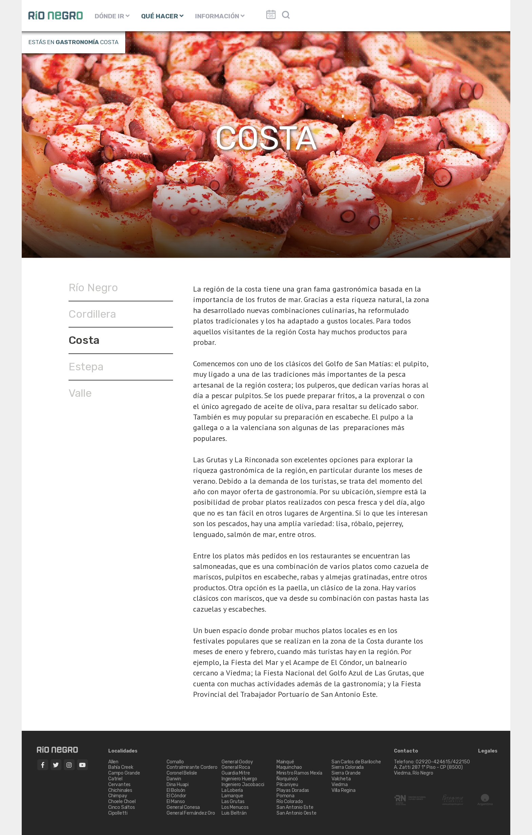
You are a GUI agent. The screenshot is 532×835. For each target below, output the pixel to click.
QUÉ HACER (162, 16)
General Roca (236, 767)
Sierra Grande (345, 773)
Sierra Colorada (347, 767)
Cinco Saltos (121, 807)
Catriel (115, 779)
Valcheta (340, 779)
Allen (113, 762)
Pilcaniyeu (287, 784)
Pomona (285, 796)
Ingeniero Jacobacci (243, 784)
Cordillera (92, 314)
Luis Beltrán (234, 813)
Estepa (86, 366)
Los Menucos (235, 807)
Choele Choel (122, 801)
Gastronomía (77, 42)
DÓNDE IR (112, 16)
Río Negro (93, 287)
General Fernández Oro (191, 813)
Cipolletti (118, 813)
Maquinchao (289, 767)
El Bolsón (176, 790)
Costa (84, 340)
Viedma (339, 784)
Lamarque (232, 796)
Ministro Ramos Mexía (299, 773)
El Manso (176, 801)
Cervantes (119, 784)
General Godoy (237, 762)
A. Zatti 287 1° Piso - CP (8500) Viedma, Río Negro (429, 770)
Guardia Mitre (236, 773)
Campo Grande (124, 773)
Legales (487, 751)
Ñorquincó (287, 779)
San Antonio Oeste (297, 813)
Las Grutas (233, 801)
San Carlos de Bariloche (356, 762)
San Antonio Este (295, 807)
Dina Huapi (178, 784)
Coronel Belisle (182, 773)
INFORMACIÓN (220, 16)
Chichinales (120, 790)
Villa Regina (343, 790)
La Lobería (232, 790)
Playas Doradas (293, 790)
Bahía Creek (120, 767)
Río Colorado (290, 801)
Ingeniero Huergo (239, 779)
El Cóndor (176, 796)
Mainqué (285, 762)
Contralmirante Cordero (192, 767)
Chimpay (117, 796)
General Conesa (183, 807)
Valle (80, 393)
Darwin (174, 779)
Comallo (175, 762)
